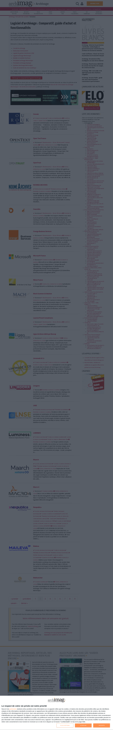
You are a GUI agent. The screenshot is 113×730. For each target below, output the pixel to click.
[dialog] (56, 713)
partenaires (13, 709)
